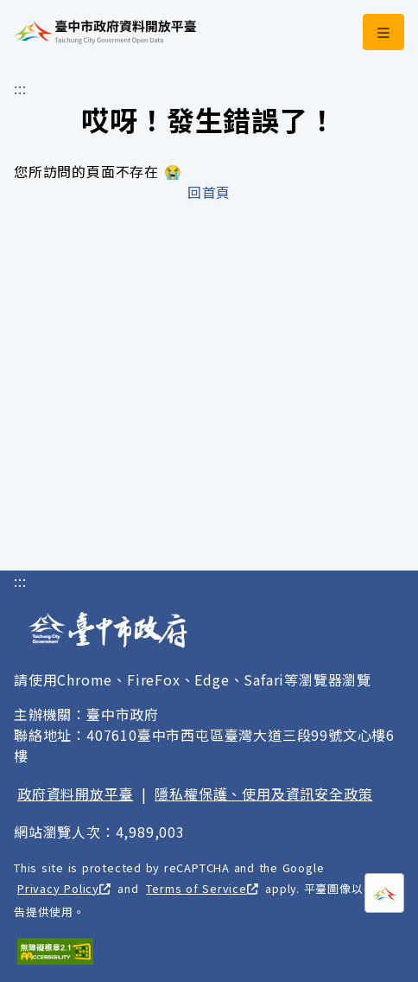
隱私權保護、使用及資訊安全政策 (263, 793)
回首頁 (209, 192)
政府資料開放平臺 (75, 793)
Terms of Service (201, 888)
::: (20, 88)
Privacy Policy (64, 888)
